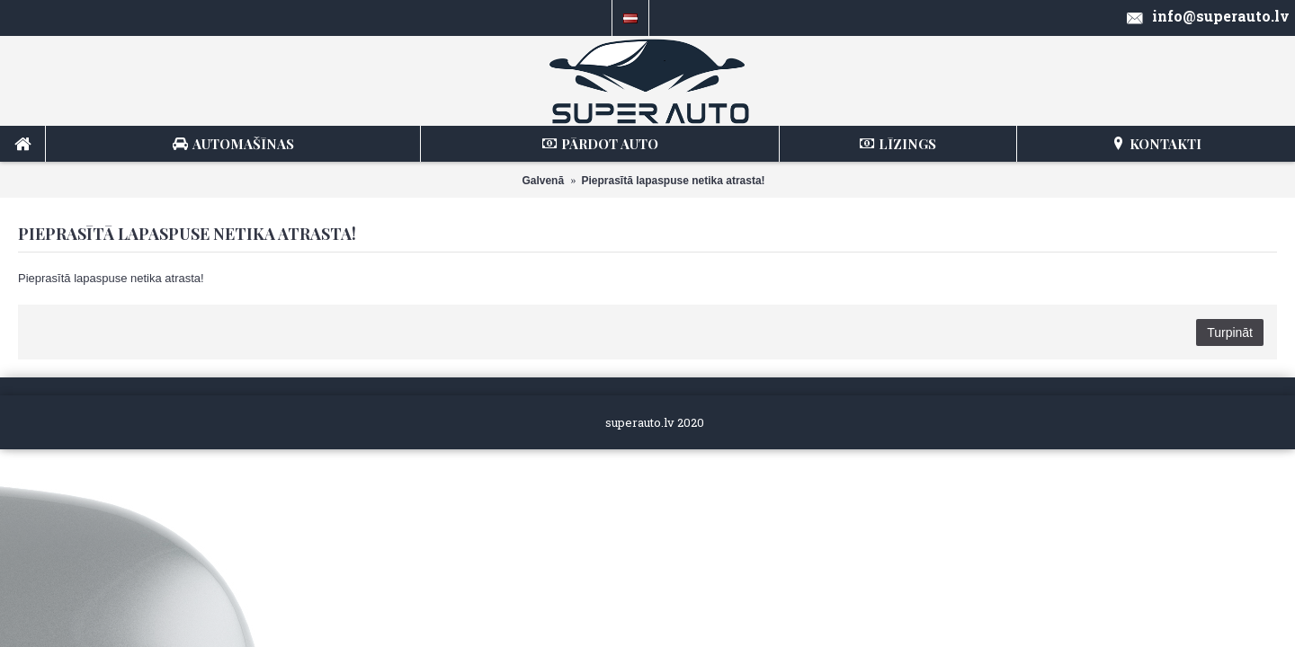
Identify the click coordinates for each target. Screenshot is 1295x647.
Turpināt (1230, 332)
